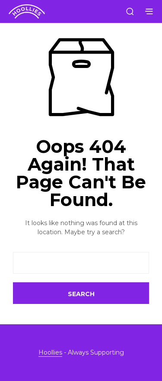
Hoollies (50, 352)
